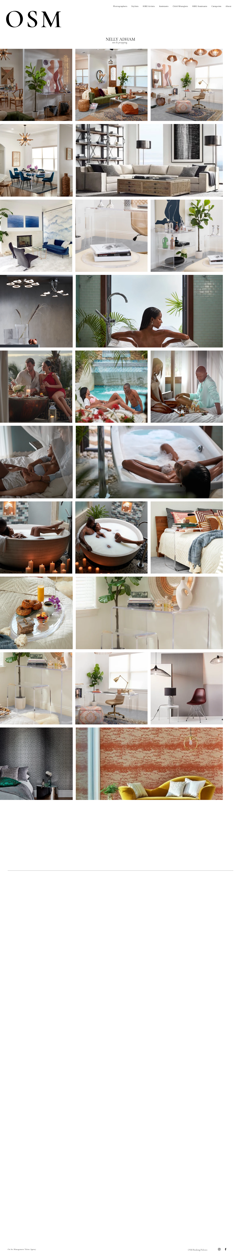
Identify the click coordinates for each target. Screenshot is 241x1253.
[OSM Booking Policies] (197, 1250)
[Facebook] (225, 1249)
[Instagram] (219, 1249)
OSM (34, 19)
